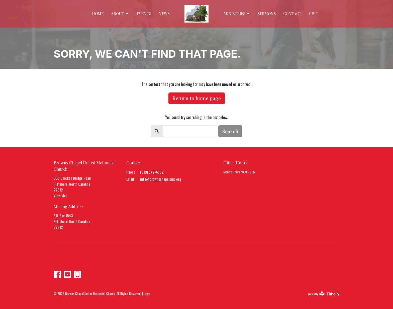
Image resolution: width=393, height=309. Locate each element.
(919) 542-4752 (152, 172)
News (164, 13)
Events (144, 13)
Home (98, 13)
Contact (292, 13)
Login (147, 293)
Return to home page (196, 98)
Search (230, 131)
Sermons (267, 13)
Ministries (237, 13)
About (120, 13)
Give (313, 13)
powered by (323, 294)
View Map (60, 195)
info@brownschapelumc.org (160, 179)
